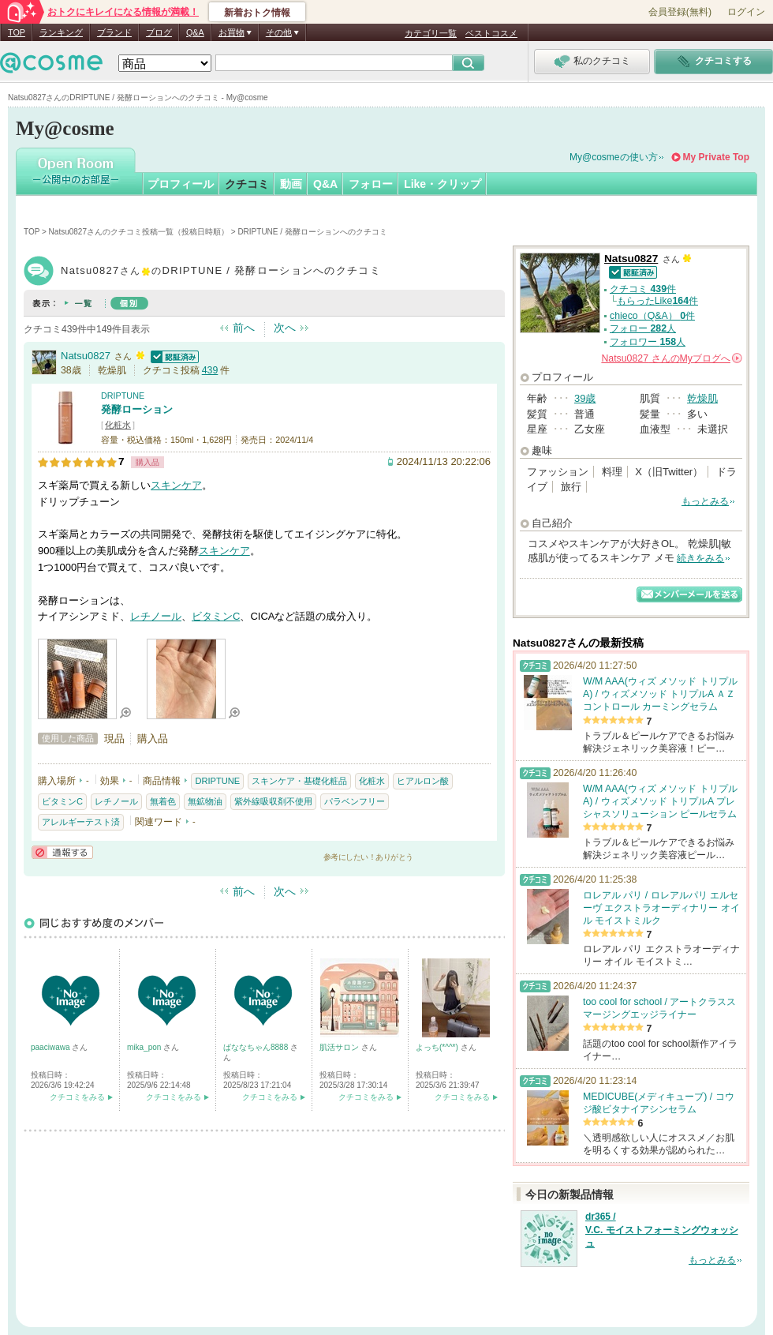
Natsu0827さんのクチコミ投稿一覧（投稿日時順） (139, 231)
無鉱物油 (205, 801)
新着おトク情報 (257, 12)
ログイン (746, 11)
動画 (291, 184)
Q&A (195, 32)
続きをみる (700, 558)
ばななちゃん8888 (256, 1047)
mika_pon (145, 1047)
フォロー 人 (643, 328)
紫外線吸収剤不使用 (273, 801)
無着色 (163, 801)
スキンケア (176, 485)
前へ (244, 327)
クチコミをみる (77, 1097)
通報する (62, 852)
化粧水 (118, 424)
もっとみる (705, 501)
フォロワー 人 (647, 341)
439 (210, 370)
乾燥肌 (702, 398)
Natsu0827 (85, 356)
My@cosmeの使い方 (613, 157)
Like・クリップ (442, 184)
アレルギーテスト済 (81, 822)
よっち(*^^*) (438, 1047)
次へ (285, 327)
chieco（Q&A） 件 (652, 315)
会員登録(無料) (679, 11)
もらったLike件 (657, 300)
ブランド (114, 32)
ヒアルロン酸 (423, 781)
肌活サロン (340, 1047)
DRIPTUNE (122, 395)
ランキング (61, 32)
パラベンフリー (354, 801)
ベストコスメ (491, 33)
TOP (16, 32)
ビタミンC (216, 616)
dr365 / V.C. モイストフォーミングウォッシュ (661, 1230)
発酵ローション (137, 409)
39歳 (585, 398)
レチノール (155, 616)
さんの (671, 358)
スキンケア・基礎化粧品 (299, 781)
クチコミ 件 (643, 288)
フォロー (371, 184)
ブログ (159, 32)
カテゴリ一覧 (431, 33)
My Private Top (716, 157)
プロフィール (181, 184)
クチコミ (247, 184)
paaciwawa (51, 1047)
